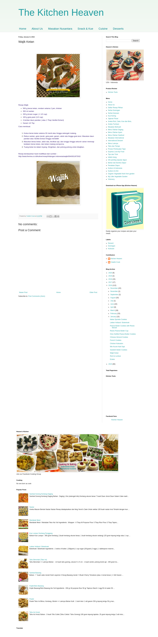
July (112, 301)
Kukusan (111, 249)
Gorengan (111, 246)
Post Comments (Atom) (36, 296)
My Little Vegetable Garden (118, 177)
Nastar (31, 507)
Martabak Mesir (35, 520)
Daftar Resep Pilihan (115, 108)
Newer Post (23, 292)
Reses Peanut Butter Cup (119, 331)
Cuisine (103, 28)
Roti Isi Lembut (115, 356)
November (114, 291)
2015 (110, 364)
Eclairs (112, 359)
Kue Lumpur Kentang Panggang (40, 533)
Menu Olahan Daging (115, 130)
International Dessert (115, 141)
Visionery (111, 179)
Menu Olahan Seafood (116, 135)
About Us (37, 28)
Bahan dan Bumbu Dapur (117, 163)
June (112, 304)
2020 (110, 273)
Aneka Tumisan (113, 124)
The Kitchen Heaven (61, 12)
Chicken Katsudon (116, 343)
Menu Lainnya (113, 143)
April (112, 307)
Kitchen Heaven (116, 259)
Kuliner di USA (113, 171)
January (113, 317)
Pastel (31, 599)
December (114, 288)
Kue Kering (112, 116)
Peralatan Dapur (114, 165)
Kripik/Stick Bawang (36, 586)
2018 (110, 279)
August (113, 298)
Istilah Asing (112, 157)
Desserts (118, 28)
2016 (110, 285)
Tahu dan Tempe (114, 146)
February (113, 313)
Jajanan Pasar (113, 119)
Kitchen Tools (113, 92)
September (114, 295)
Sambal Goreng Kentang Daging (41, 494)
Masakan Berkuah (114, 127)
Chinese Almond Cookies (119, 337)
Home (22, 28)
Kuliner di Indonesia (115, 168)
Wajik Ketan (114, 353)
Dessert (111, 243)
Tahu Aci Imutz (34, 612)
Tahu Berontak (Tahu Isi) (38, 560)
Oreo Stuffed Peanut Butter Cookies (123, 334)
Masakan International (116, 138)
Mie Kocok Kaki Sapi (117, 347)
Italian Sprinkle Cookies (118, 319)
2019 (110, 276)
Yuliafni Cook (115, 262)
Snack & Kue (85, 28)
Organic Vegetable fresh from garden (121, 174)
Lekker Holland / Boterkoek (119, 323)
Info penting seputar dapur (117, 160)
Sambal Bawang (35, 573)
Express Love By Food (116, 152)
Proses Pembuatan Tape (117, 149)
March (112, 310)
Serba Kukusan (113, 113)
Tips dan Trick (113, 154)
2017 (110, 282)
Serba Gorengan (114, 110)
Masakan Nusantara (60, 28)
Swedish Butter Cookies (118, 350)
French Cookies (115, 340)
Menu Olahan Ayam (115, 132)
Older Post (93, 292)
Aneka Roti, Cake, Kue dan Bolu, (120, 121)
